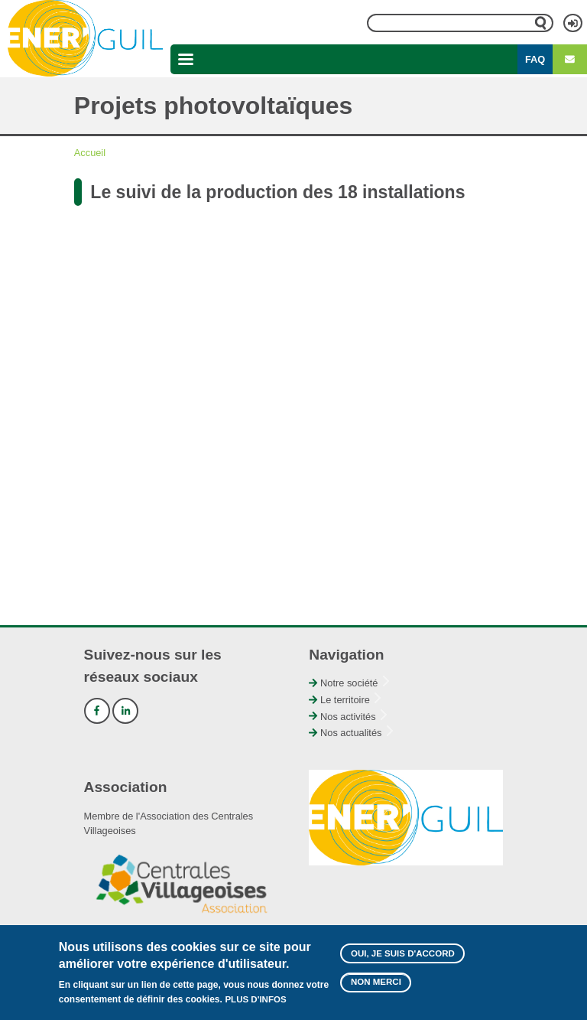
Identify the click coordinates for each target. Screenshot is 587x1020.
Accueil (89, 152)
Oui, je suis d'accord (403, 953)
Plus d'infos (255, 999)
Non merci (376, 981)
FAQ (535, 59)
